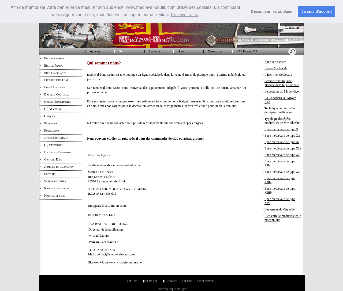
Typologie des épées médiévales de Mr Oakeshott (282, 121)
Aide (181, 51)
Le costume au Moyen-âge (281, 91)
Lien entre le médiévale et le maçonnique (282, 218)
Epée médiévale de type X (281, 129)
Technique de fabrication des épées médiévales (280, 110)
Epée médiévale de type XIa (282, 148)
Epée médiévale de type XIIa (279, 163)
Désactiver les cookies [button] (271, 11)
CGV (133, 281)
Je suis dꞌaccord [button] (316, 11)
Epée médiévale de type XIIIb (279, 190)
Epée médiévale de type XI (281, 142)
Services (154, 51)
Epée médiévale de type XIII (282, 172)
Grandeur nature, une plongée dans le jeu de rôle (281, 83)
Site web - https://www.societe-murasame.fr (116, 262)
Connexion (291, 27)
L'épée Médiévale (275, 68)
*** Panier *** (247, 51)
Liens (188, 281)
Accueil (95, 51)
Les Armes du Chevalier (280, 209)
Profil (123, 51)
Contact (171, 281)
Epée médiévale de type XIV (279, 201)
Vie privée (206, 281)
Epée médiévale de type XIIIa (279, 180)
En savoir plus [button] (184, 14)
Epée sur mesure (54, 58)
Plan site (151, 281)
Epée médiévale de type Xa (282, 135)
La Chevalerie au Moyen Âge (280, 100)
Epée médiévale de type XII (282, 155)
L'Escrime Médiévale (278, 74)
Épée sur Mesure (275, 62)
